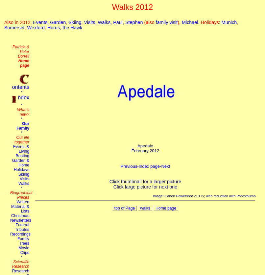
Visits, (91, 22)
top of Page (124, 208)
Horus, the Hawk (64, 27)
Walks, (105, 22)
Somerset (14, 27)
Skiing (74, 22)
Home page (166, 208)
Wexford (36, 27)
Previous (129, 166)
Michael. (191, 22)
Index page (149, 166)
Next (165, 166)
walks (145, 208)
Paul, (119, 22)
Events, (41, 22)
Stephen (134, 22)
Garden (58, 22)
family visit (167, 22)
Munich (229, 22)
